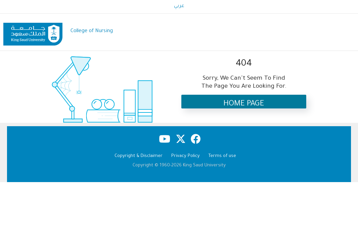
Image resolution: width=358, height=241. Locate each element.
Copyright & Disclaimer (139, 156)
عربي (179, 6)
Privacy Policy (185, 156)
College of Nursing (91, 31)
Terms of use (222, 156)
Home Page (243, 104)
